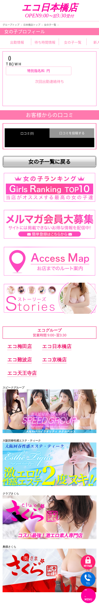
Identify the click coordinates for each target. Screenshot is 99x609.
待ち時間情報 (45, 42)
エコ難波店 (19, 359)
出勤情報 (17, 42)
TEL (88, 579)
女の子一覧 (50, 24)
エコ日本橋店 (49, 8)
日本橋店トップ (31, 24)
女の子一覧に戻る (49, 161)
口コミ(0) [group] (27, 133)
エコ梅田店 (19, 346)
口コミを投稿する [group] (72, 133)
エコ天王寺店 (22, 373)
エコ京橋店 (54, 359)
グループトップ (11, 24)
